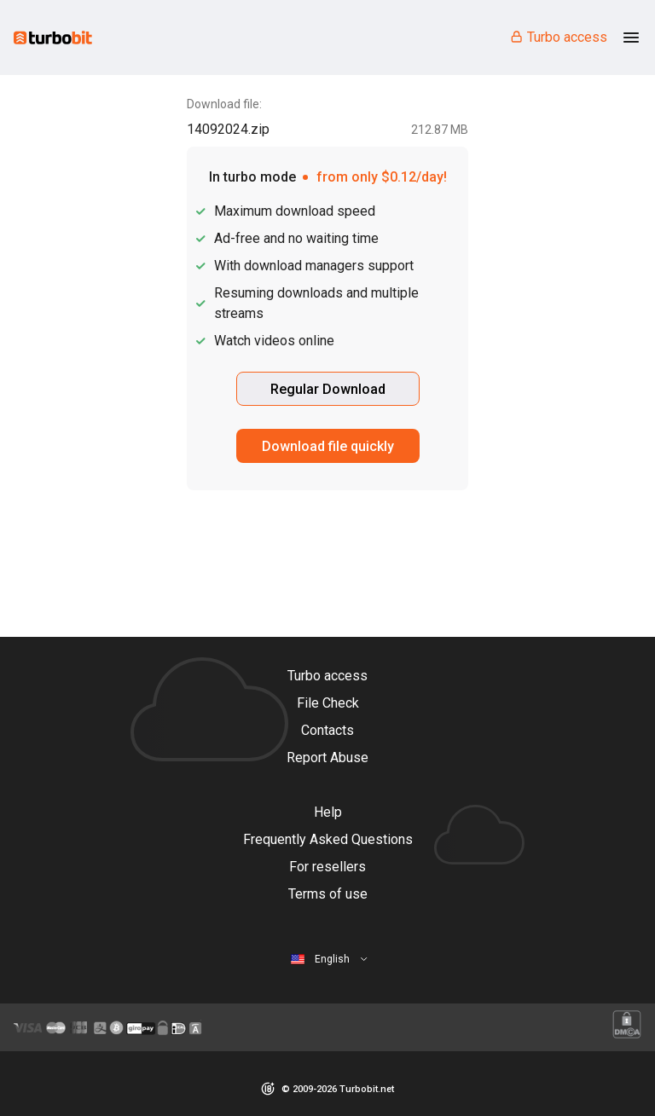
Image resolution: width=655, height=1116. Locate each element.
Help (328, 812)
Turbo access (558, 37)
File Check (328, 703)
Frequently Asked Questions (328, 839)
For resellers (327, 867)
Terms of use (328, 894)
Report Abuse (327, 757)
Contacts (327, 730)
